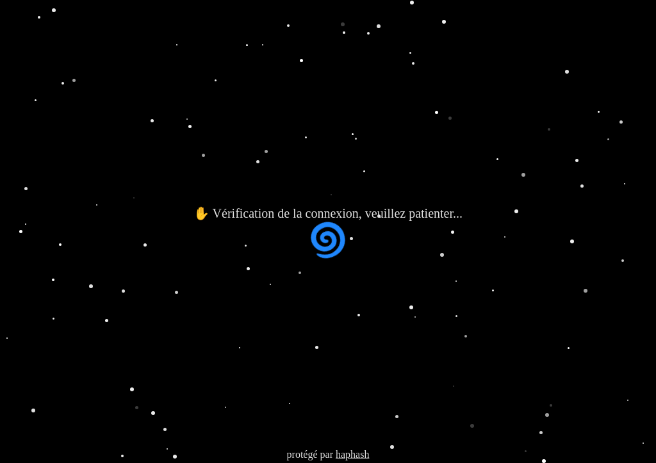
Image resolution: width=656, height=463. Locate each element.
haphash (352, 454)
